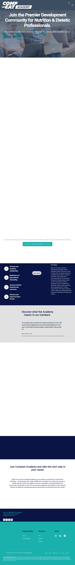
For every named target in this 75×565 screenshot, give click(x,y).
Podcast (40, 538)
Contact (67, 553)
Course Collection (26, 538)
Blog (40, 535)
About (50, 553)
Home (46, 553)
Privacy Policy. (29, 552)
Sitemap (41, 541)
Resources (55, 553)
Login (23, 535)
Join (59, 553)
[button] (69, 3)
